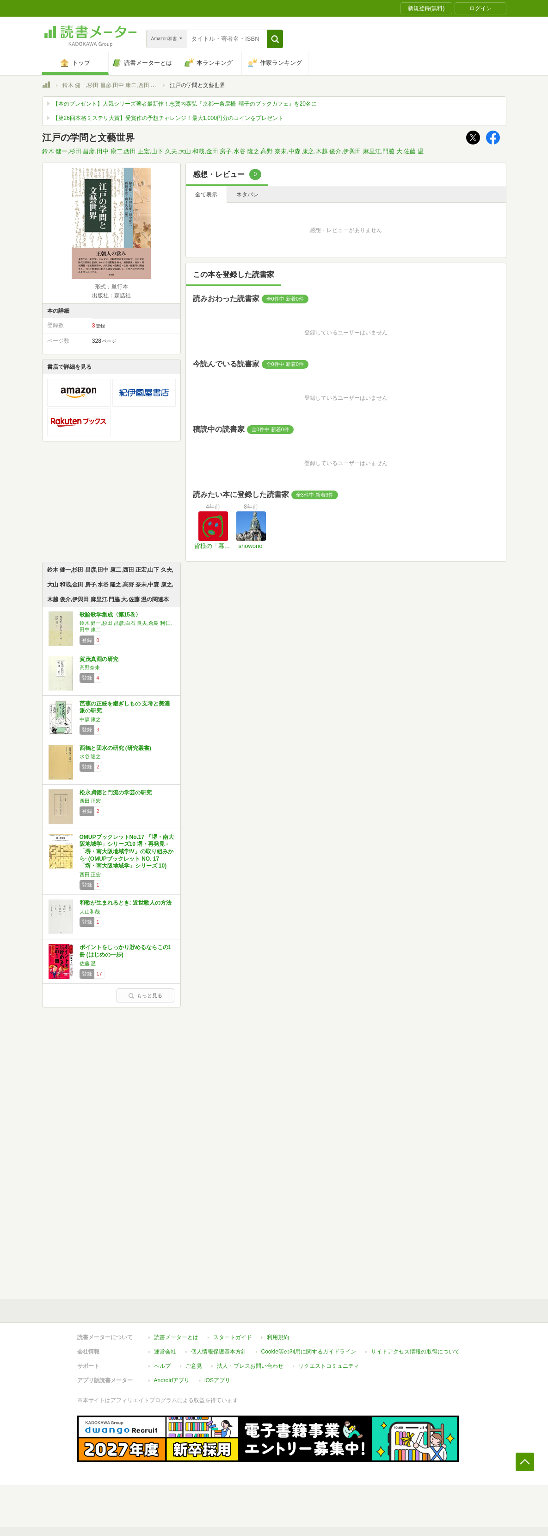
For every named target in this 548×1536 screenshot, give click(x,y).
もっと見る (145, 995)
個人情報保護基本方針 (218, 1351)
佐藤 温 (88, 963)
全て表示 (206, 194)
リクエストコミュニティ (328, 1366)
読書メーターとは (176, 1337)
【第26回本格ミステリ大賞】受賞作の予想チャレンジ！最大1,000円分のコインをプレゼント (168, 118)
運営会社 (165, 1351)
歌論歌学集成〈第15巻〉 (110, 614)
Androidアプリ (172, 1380)
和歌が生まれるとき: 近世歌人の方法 (126, 903)
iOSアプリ (217, 1380)
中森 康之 (90, 719)
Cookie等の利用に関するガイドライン (308, 1351)
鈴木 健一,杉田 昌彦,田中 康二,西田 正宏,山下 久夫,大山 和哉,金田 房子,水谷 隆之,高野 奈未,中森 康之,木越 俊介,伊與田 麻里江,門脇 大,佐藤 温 (233, 151)
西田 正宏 (90, 801)
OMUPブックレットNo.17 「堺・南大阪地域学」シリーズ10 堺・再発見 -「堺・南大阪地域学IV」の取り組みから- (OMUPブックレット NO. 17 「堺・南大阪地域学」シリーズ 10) (127, 851)
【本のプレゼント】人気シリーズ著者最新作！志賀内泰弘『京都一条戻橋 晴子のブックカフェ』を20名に (185, 104)
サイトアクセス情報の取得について (415, 1351)
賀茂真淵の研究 (99, 659)
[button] (275, 39)
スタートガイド (232, 1337)
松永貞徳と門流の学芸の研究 (116, 792)
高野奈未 (90, 667)
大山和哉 (90, 911)
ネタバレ (247, 194)
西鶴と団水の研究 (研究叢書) (115, 748)
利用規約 (278, 1337)
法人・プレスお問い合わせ (250, 1366)
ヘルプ (162, 1366)
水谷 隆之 (90, 756)
